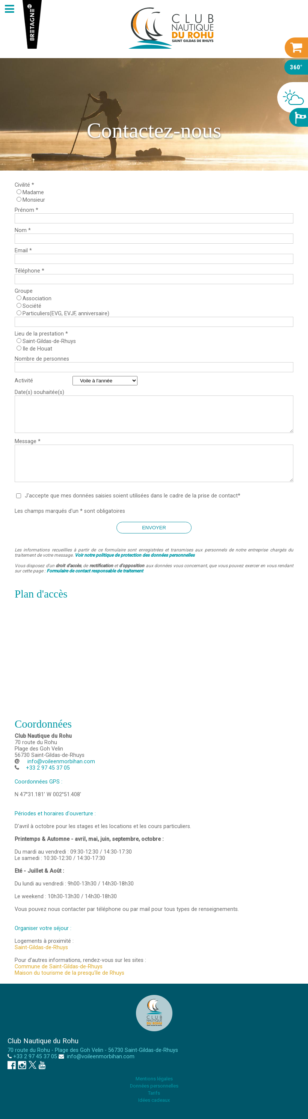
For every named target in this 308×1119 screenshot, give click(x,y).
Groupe (24, 291)
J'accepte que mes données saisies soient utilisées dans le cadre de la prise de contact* (132, 496)
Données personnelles (154, 1086)
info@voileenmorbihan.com (60, 761)
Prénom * (26, 210)
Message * (28, 441)
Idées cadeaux (154, 1100)
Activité (24, 380)
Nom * (23, 230)
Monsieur (34, 200)
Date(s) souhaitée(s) (39, 392)
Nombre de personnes (42, 359)
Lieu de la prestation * (41, 334)
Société (32, 306)
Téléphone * (29, 271)
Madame (33, 192)
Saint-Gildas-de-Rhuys (49, 341)
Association (37, 298)
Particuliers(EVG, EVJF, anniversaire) (66, 313)
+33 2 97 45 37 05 (35, 1056)
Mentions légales (154, 1079)
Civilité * (24, 185)
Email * (23, 250)
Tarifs (154, 1093)
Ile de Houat (37, 349)
